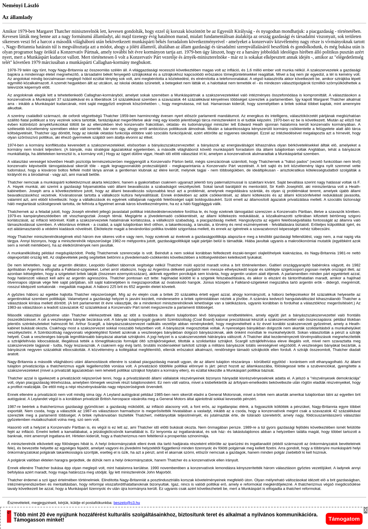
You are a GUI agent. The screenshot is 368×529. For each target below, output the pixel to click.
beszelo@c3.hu (127, 503)
